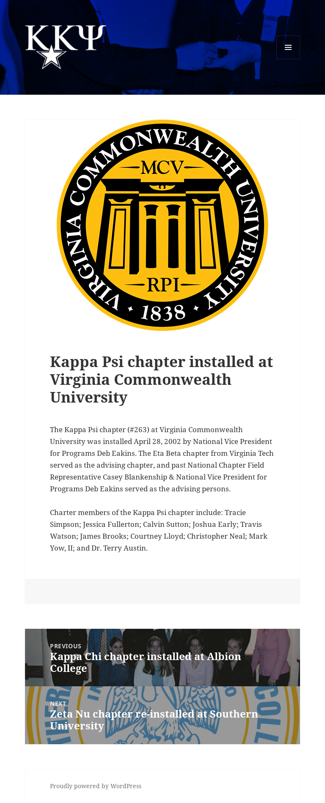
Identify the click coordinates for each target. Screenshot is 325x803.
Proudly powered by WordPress (95, 786)
